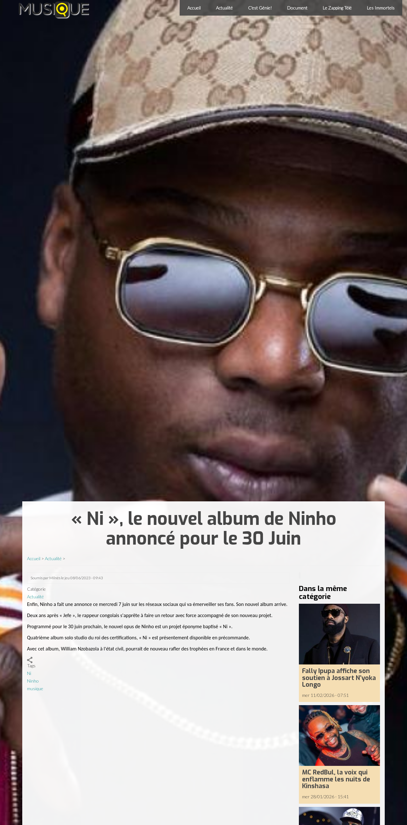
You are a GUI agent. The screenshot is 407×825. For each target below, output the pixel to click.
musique (35, 688)
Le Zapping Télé (337, 7)
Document (297, 7)
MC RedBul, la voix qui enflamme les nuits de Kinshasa (336, 779)
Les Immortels (381, 7)
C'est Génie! (260, 7)
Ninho (33, 681)
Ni (29, 673)
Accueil (194, 7)
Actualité (224, 7)
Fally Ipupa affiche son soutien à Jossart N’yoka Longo (339, 678)
